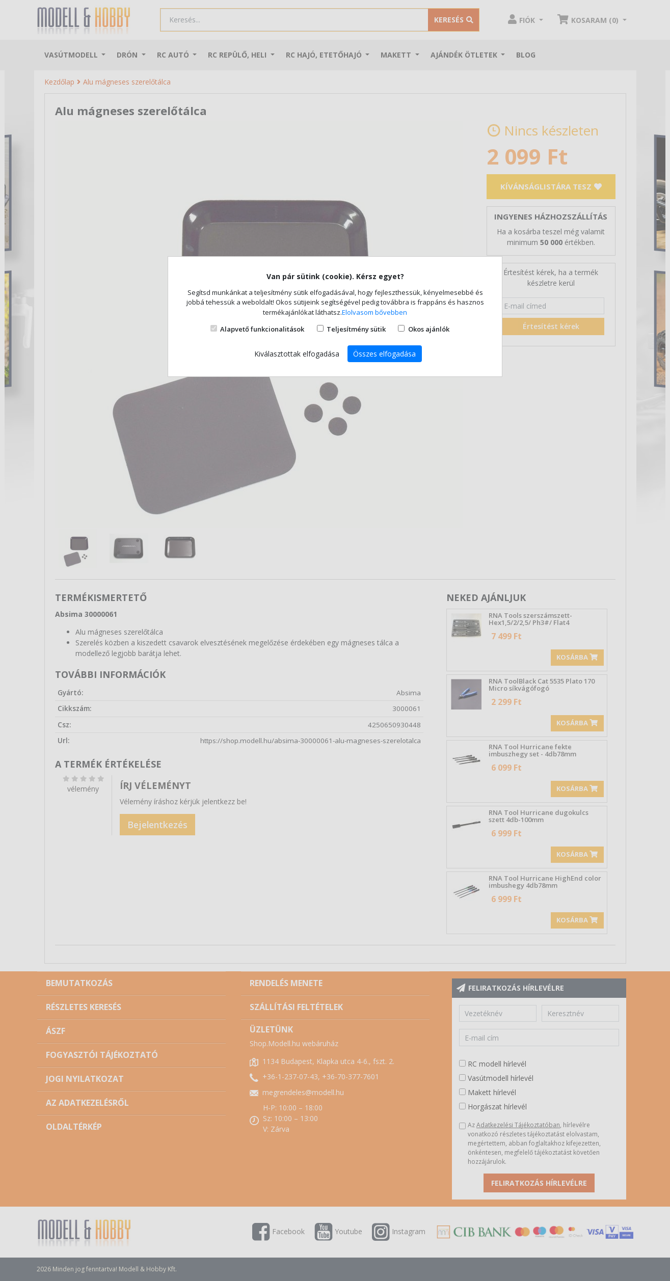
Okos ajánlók (428, 329)
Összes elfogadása (384, 354)
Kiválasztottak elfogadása (296, 354)
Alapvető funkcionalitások (262, 329)
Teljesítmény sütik (356, 329)
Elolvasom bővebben (374, 312)
